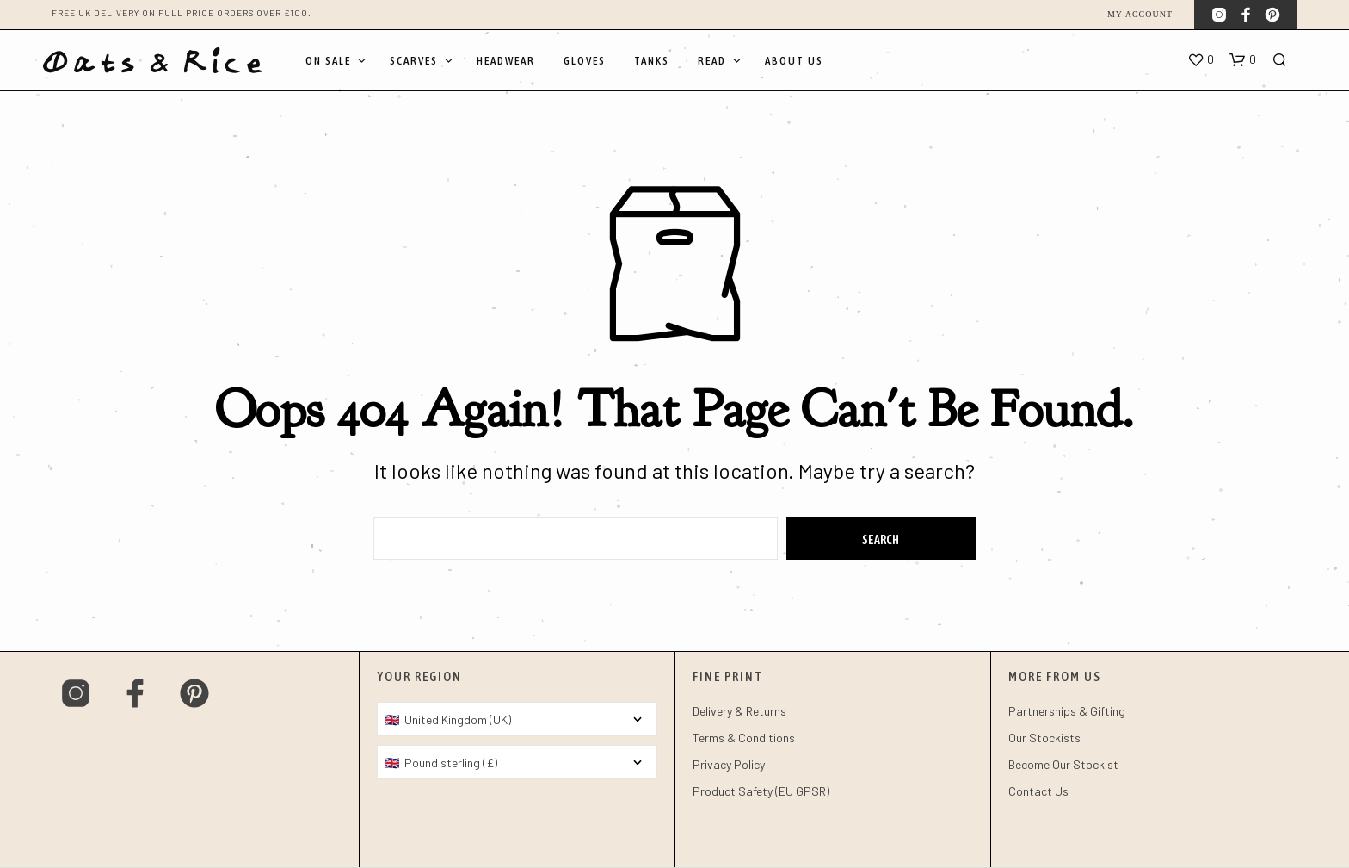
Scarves (414, 60)
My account (1140, 14)
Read (712, 60)
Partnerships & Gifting (1066, 711)
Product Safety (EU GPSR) (761, 791)
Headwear (506, 60)
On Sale (328, 60)
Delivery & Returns (739, 711)
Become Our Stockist (1063, 764)
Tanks (651, 60)
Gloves (585, 60)
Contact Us (1038, 791)
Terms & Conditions (744, 737)
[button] (1200, 60)
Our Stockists (1044, 737)
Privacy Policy (729, 764)
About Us (794, 60)
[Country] (517, 719)
